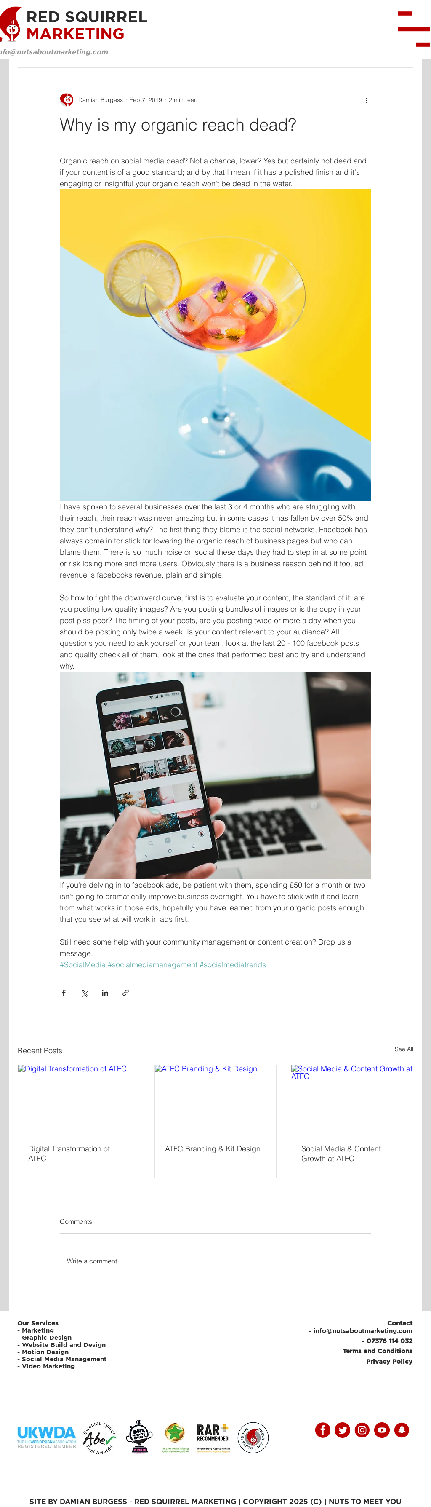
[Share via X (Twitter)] (84, 993)
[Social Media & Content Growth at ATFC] (352, 1099)
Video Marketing (48, 1366)
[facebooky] (322, 1430)
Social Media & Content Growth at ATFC (341, 1153)
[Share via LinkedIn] (105, 993)
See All (404, 1049)
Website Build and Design (64, 1344)
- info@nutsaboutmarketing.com (360, 1330)
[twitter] (342, 1430)
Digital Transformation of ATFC (69, 1153)
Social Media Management (65, 1358)
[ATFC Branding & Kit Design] (216, 1099)
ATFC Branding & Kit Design (213, 1149)
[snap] (402, 1430)
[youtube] (382, 1430)
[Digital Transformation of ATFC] (79, 1099)
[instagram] (362, 1430)
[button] (414, 29)
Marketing (38, 1330)
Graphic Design (47, 1337)
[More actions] (366, 100)
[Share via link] (126, 993)
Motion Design (45, 1351)
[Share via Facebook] (64, 993)
